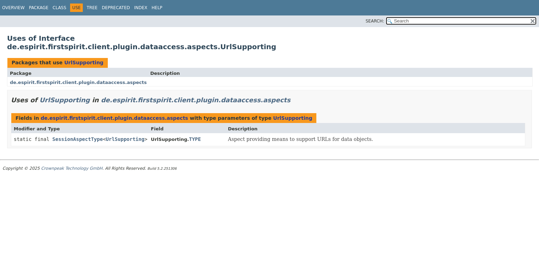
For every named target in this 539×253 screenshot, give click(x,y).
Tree (92, 7)
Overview (13, 7)
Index (141, 7)
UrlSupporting (83, 62)
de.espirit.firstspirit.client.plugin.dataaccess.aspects (78, 82)
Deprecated (116, 7)
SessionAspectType (77, 139)
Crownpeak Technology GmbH (71, 168)
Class (59, 7)
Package (38, 7)
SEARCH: (375, 21)
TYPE (195, 139)
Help (156, 7)
